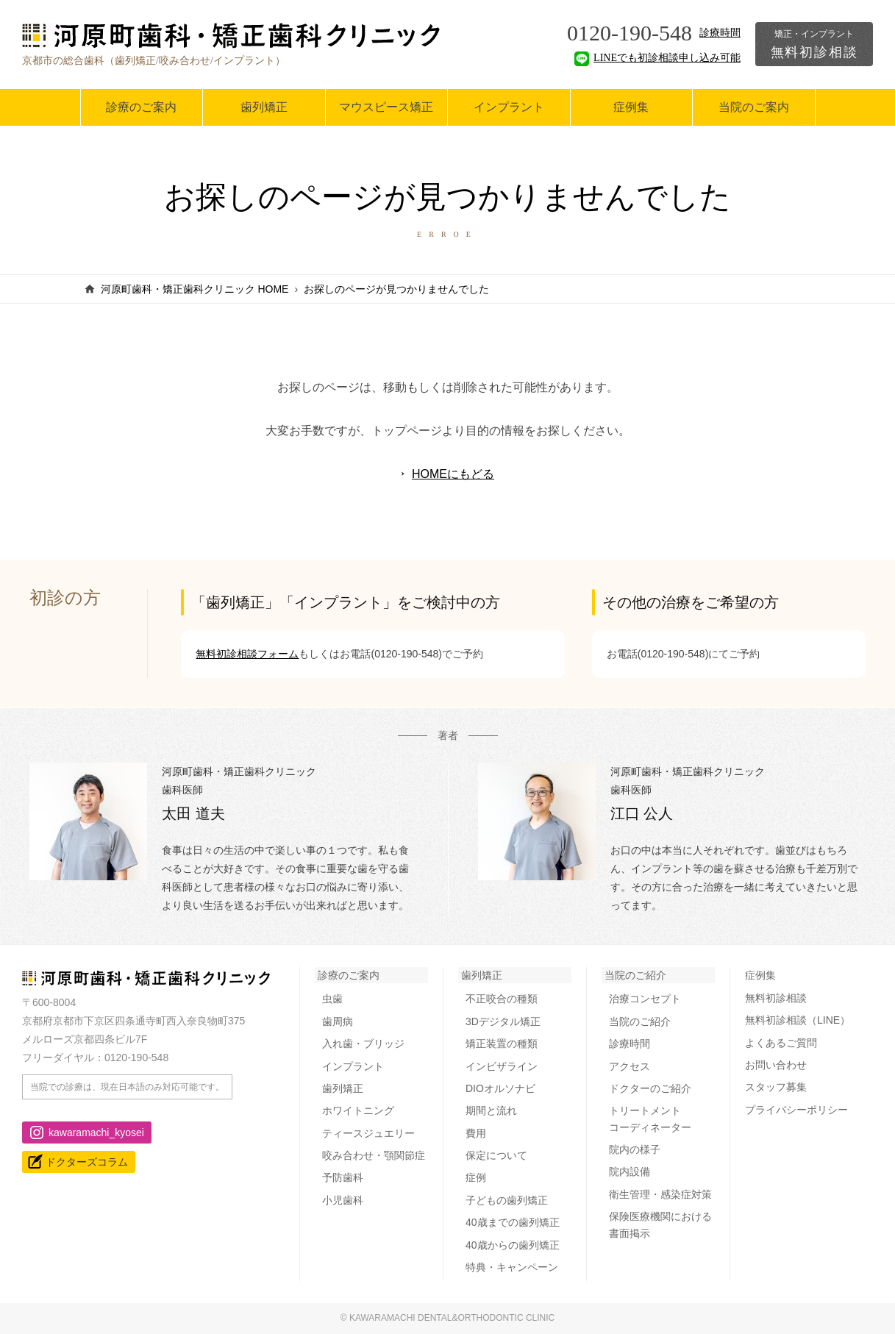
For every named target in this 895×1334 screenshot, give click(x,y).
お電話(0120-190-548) (391, 654)
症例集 (631, 107)
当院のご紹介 (635, 975)
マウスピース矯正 (386, 107)
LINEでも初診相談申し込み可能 (657, 57)
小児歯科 (342, 1200)
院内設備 (629, 1171)
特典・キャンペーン (512, 1267)
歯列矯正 (264, 107)
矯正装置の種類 (502, 1043)
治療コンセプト (645, 999)
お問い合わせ (776, 1065)
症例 (476, 1177)
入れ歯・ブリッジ (363, 1043)
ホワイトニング (358, 1110)
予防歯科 (342, 1177)
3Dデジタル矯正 (503, 1021)
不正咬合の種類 (502, 999)
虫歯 (332, 999)
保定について (496, 1155)
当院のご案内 (754, 107)
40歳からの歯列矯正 (513, 1245)
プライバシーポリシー (796, 1110)
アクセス (629, 1066)
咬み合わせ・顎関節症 (373, 1155)
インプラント (509, 107)
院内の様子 (634, 1149)
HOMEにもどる (453, 474)
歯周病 (337, 1021)
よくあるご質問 (781, 1043)
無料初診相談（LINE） (797, 1020)
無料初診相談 (814, 44)
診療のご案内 (141, 107)
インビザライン (502, 1066)
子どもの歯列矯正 (507, 1200)
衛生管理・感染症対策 (660, 1194)
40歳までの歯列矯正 (513, 1222)
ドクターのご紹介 (650, 1088)
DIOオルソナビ (500, 1088)
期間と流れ (491, 1110)
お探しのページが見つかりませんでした (396, 289)
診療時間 (720, 32)
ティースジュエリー (368, 1133)
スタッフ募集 (776, 1087)
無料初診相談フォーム (247, 654)
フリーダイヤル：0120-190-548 (95, 1057)
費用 (476, 1133)
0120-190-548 (629, 33)
